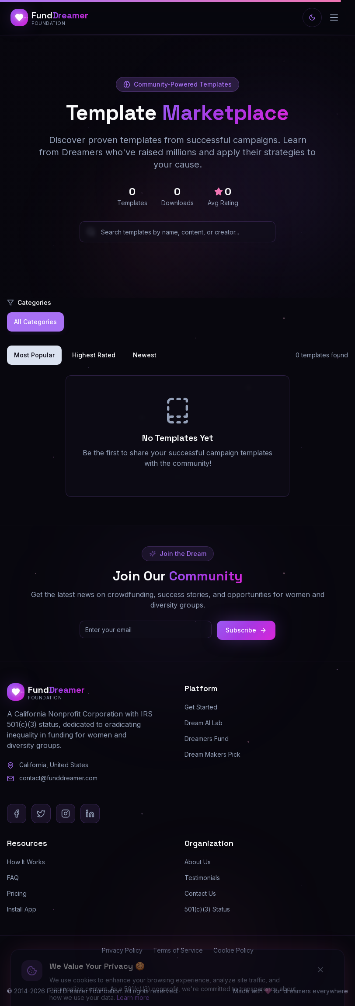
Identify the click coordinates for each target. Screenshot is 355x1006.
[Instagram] (65, 813)
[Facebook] (16, 813)
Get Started (200, 707)
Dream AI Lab (203, 723)
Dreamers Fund (206, 738)
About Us (197, 862)
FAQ (13, 877)
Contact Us (200, 893)
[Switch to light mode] (312, 17)
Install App (21, 909)
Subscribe (246, 630)
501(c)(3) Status (207, 909)
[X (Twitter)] (41, 813)
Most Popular (34, 355)
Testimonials (202, 877)
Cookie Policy (233, 950)
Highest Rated (93, 355)
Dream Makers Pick (212, 754)
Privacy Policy (122, 950)
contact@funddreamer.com (58, 778)
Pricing (17, 893)
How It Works (26, 862)
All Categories (35, 321)
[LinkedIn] (90, 813)
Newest (145, 355)
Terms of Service (178, 950)
